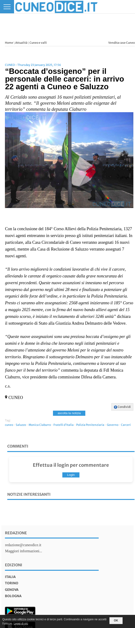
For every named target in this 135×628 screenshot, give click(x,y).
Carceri (126, 425)
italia (10, 577)
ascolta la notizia (69, 413)
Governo (112, 425)
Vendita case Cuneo (121, 42)
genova (12, 590)
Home (9, 42)
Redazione (16, 533)
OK (116, 620)
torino (11, 583)
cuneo (9, 425)
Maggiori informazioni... (23, 551)
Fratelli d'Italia (63, 425)
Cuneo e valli (38, 42)
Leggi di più (21, 623)
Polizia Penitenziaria (90, 425)
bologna (13, 596)
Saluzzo (21, 425)
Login (71, 475)
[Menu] (7, 6)
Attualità (21, 42)
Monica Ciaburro (40, 425)
